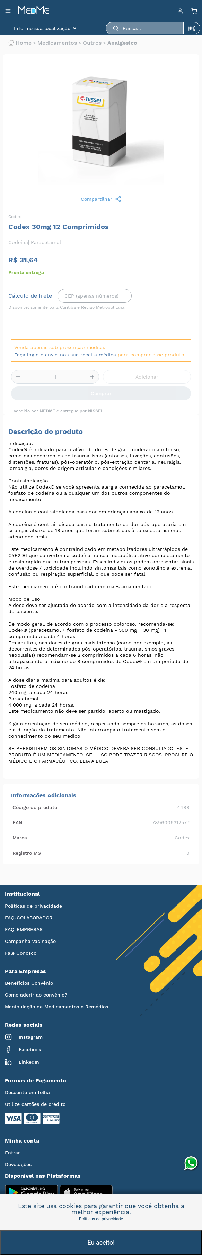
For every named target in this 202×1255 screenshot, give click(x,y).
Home (20, 43)
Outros (92, 43)
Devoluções (18, 1164)
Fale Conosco (20, 953)
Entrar (12, 1152)
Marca (19, 837)
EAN (17, 822)
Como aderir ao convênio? (36, 995)
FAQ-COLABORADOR (28, 917)
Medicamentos (57, 43)
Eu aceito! (100, 1242)
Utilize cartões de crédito (35, 1104)
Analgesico (122, 43)
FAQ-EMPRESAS (24, 929)
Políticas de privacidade (33, 906)
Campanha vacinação (30, 941)
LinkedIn (22, 1061)
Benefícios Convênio (29, 983)
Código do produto (34, 807)
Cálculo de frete (30, 296)
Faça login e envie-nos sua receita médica (65, 354)
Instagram (24, 1037)
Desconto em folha (27, 1092)
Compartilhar (101, 199)
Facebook (23, 1049)
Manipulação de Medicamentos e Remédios (56, 1006)
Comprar (101, 393)
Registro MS (26, 853)
